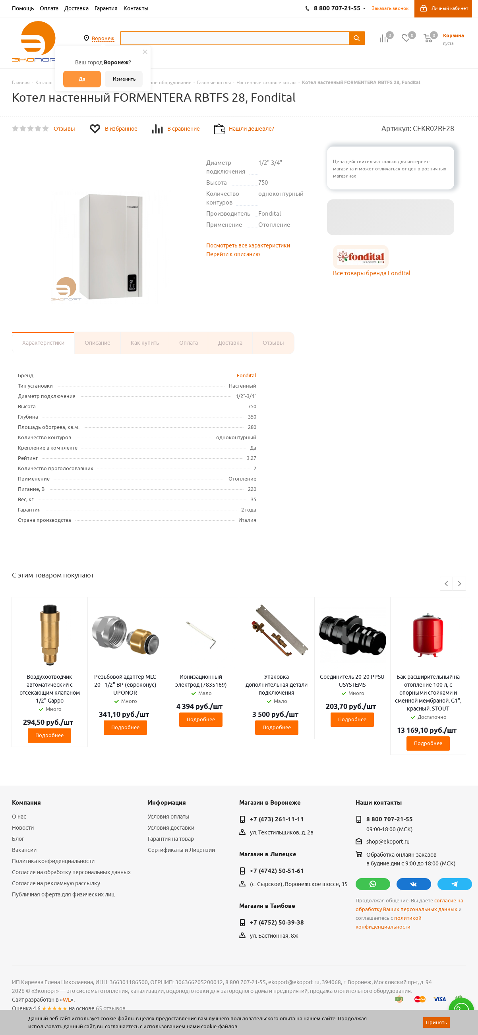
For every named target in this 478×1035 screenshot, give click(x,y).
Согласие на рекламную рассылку (56, 883)
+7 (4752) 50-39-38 (277, 922)
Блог (18, 839)
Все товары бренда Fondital (371, 273)
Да (82, 79)
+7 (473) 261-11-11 (277, 819)
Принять (436, 1022)
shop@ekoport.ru (388, 842)
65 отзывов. (111, 1008)
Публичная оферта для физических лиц (63, 894)
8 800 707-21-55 (389, 819)
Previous (446, 584)
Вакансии (24, 850)
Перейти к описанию (233, 254)
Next (459, 584)
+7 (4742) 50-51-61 (277, 871)
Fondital (246, 375)
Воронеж (103, 38)
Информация (167, 802)
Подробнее (49, 735)
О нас (19, 816)
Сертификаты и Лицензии (181, 850)
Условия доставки (171, 828)
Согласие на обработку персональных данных (71, 872)
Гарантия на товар (171, 839)
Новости (23, 828)
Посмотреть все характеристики (248, 245)
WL (67, 999)
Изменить (124, 79)
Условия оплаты (169, 816)
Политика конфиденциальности (53, 861)
